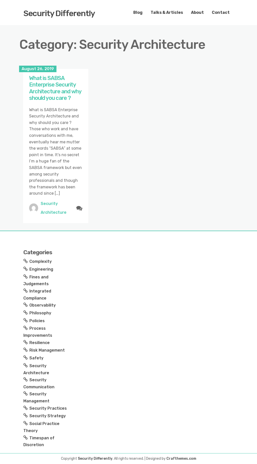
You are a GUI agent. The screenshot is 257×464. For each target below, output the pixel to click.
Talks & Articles (167, 12)
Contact (221, 12)
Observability (42, 305)
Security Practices (48, 408)
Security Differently (59, 13)
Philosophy (40, 313)
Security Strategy (47, 415)
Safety (36, 358)
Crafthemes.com (181, 458)
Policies (37, 320)
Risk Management (47, 350)
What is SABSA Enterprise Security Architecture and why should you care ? (55, 88)
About (197, 12)
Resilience (39, 342)
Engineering (41, 269)
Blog (138, 12)
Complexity (40, 261)
